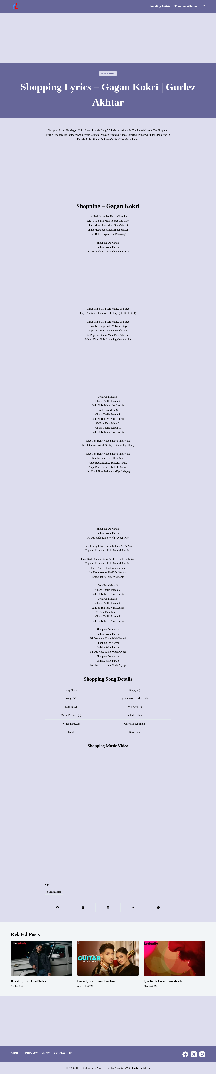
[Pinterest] (108, 907)
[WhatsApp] (158, 907)
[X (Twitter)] (83, 907)
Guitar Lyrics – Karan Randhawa (96, 981)
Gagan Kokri (107, 73)
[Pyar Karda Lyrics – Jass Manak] (174, 958)
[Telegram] (133, 907)
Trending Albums (186, 6)
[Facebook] (57, 907)
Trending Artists (159, 6)
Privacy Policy (37, 1053)
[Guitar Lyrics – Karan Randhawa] (108, 958)
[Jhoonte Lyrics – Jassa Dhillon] (41, 958)
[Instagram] (202, 1054)
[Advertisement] (108, 37)
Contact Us (63, 1053)
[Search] (204, 6)
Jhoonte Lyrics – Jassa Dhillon (28, 981)
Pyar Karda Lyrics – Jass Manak (163, 981)
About (16, 1053)
